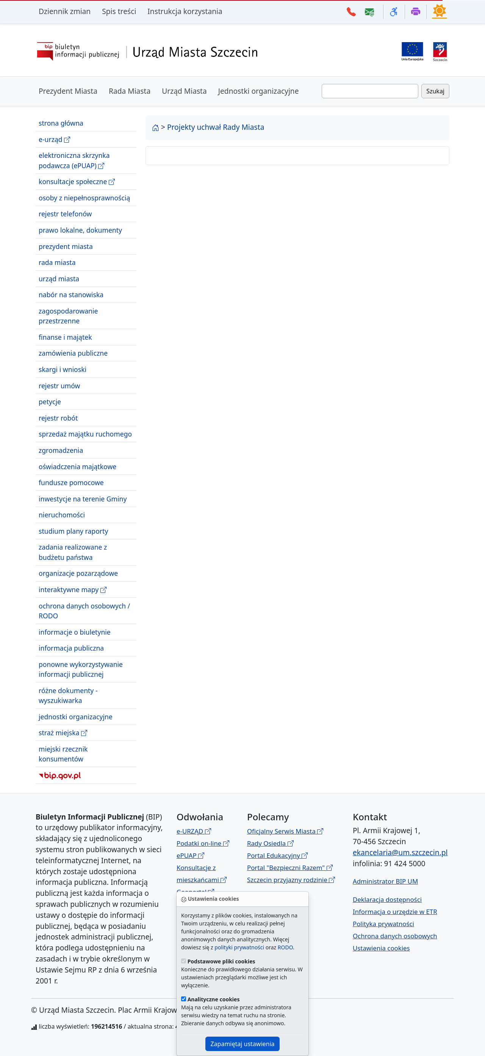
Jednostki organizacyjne (258, 91)
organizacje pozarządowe (78, 573)
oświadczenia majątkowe (77, 466)
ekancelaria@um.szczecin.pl (400, 852)
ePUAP (190, 855)
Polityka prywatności (383, 923)
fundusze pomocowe (71, 482)
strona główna (61, 123)
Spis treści (119, 11)
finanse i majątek (65, 337)
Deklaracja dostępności (387, 899)
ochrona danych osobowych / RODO (84, 610)
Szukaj (435, 91)
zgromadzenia (61, 450)
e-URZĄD (194, 831)
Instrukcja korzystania (184, 11)
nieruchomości (62, 514)
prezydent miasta (66, 246)
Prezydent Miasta (68, 91)
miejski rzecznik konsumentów (63, 753)
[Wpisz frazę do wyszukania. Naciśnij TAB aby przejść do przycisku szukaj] (370, 91)
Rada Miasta (129, 91)
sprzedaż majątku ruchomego (85, 433)
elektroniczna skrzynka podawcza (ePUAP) (74, 160)
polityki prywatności (239, 947)
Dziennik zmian (65, 11)
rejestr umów (59, 385)
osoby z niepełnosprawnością (84, 197)
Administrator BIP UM (385, 881)
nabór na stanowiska (71, 294)
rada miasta (57, 262)
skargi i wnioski (62, 369)
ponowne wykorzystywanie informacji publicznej (81, 669)
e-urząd (54, 139)
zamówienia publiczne (73, 353)
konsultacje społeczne (77, 181)
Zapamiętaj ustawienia (242, 1044)
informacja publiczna (71, 648)
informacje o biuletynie (75, 632)
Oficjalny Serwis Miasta (285, 831)
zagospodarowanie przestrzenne (68, 315)
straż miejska (63, 733)
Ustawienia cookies (381, 948)
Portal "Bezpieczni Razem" (290, 867)
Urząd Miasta (184, 91)
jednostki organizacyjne (76, 716)
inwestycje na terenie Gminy (83, 498)
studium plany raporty (73, 531)
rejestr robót (58, 417)
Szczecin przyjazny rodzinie (291, 879)
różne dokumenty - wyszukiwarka (68, 695)
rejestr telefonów (65, 213)
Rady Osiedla (270, 843)
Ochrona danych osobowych (395, 935)
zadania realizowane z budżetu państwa (73, 551)
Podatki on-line (203, 843)
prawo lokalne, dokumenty (80, 230)
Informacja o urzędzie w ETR (395, 911)
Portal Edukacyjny (277, 855)
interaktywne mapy (72, 589)
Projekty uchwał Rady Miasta (215, 127)
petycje (50, 401)
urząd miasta (59, 278)
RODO (285, 947)
